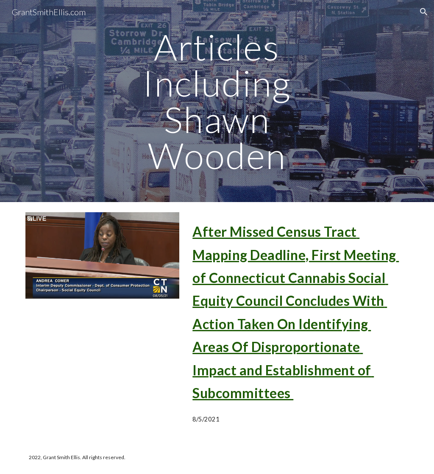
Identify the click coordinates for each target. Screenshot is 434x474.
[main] (217, 101)
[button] (424, 12)
